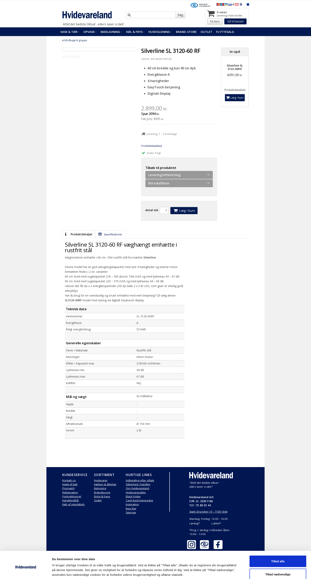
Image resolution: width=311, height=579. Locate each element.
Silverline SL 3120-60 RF (170, 50)
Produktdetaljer (78, 234)
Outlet (206, 32)
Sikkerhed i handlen (138, 484)
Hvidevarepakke (136, 492)
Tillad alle (278, 545)
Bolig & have (102, 496)
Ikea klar (131, 508)
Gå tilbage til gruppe (74, 40)
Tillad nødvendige (277, 558)
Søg (180, 15)
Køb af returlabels (73, 504)
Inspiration (132, 504)
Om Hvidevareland (137, 488)
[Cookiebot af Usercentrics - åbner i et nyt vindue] (25, 571)
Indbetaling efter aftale (140, 480)
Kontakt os (69, 480)
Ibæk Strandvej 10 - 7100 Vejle (208, 511)
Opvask (90, 32)
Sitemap (131, 512)
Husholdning (160, 32)
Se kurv (215, 21)
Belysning (100, 488)
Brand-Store (186, 32)
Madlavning (111, 32)
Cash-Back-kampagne (139, 500)
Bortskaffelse (179, 183)
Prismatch (68, 488)
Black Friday (133, 496)
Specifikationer (110, 234)
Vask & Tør (69, 32)
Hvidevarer (101, 480)
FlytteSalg (225, 32)
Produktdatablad (151, 146)
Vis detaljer (206, 571)
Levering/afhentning (179, 175)
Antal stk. (152, 210)
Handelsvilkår (70, 500)
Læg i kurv (184, 210)
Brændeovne (102, 492)
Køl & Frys (135, 32)
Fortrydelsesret (71, 496)
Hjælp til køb (70, 484)
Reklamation (70, 492)
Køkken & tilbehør (105, 484)
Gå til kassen (235, 21)
